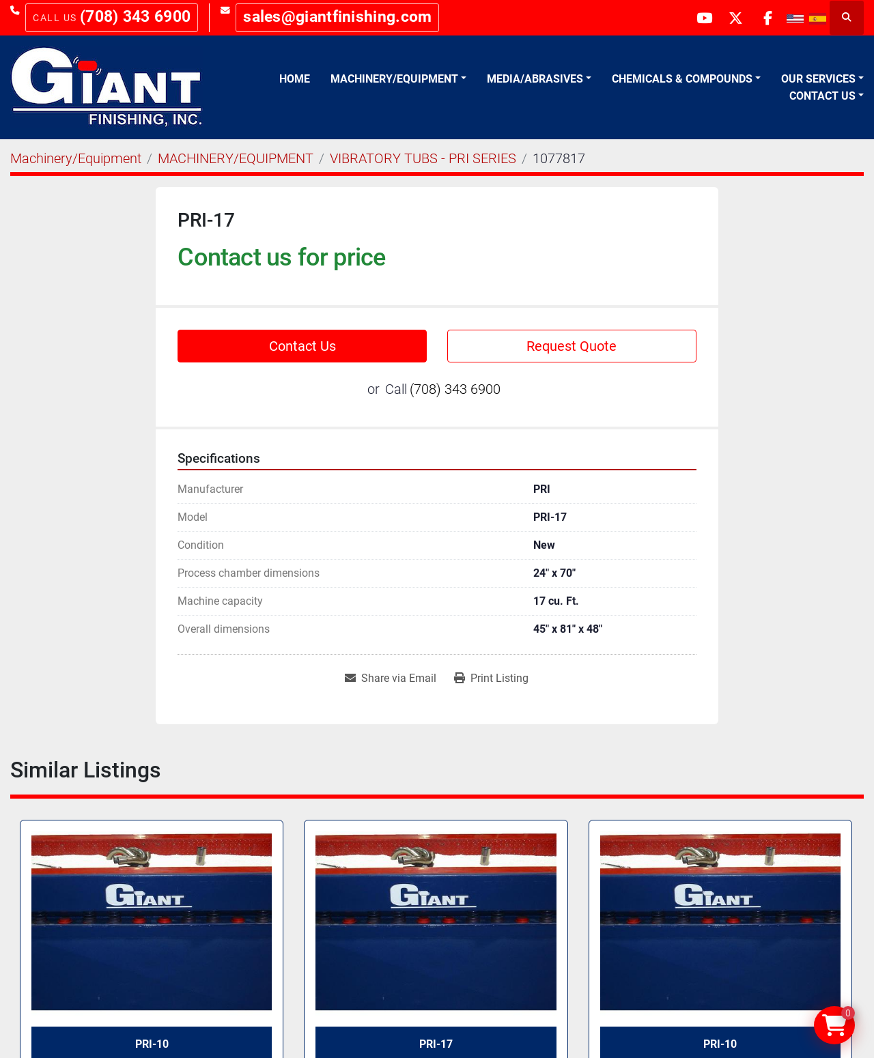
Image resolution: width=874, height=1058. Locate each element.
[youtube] (696, 18)
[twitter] (731, 18)
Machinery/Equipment (394, 78)
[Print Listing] (491, 678)
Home (294, 78)
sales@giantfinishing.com (337, 17)
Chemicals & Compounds (682, 78)
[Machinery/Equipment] (75, 158)
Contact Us (822, 95)
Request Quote (571, 346)
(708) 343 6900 (135, 17)
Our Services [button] (818, 78)
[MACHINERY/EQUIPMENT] (235, 158)
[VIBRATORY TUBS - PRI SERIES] (423, 158)
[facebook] (766, 18)
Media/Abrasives (535, 78)
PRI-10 (720, 1044)
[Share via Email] (390, 678)
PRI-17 (436, 1044)
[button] (398, 79)
